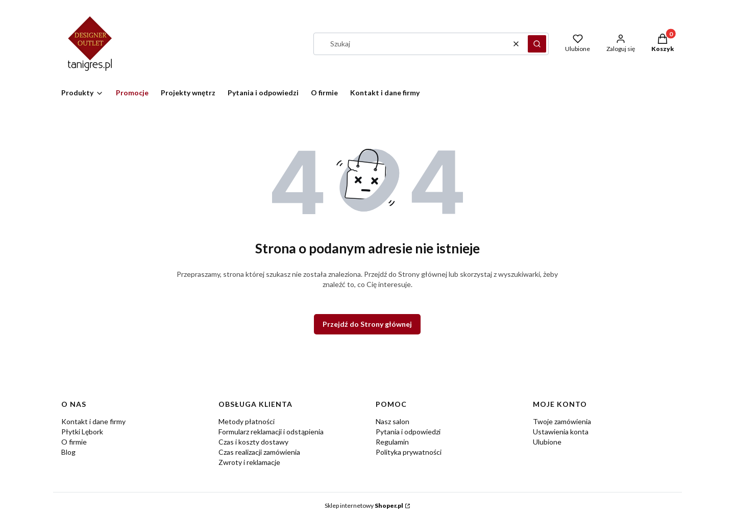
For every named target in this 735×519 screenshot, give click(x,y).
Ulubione (547, 441)
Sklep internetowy (364, 505)
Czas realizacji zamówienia (259, 452)
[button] (537, 44)
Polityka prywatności (409, 452)
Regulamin (392, 441)
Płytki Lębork (82, 431)
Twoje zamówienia (562, 421)
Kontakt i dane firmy (93, 421)
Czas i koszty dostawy (253, 441)
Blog (68, 452)
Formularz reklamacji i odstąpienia (271, 431)
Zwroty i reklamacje (249, 462)
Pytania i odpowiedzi (408, 431)
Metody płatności (246, 421)
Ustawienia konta (561, 431)
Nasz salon (392, 421)
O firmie (74, 441)
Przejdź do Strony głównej (367, 324)
